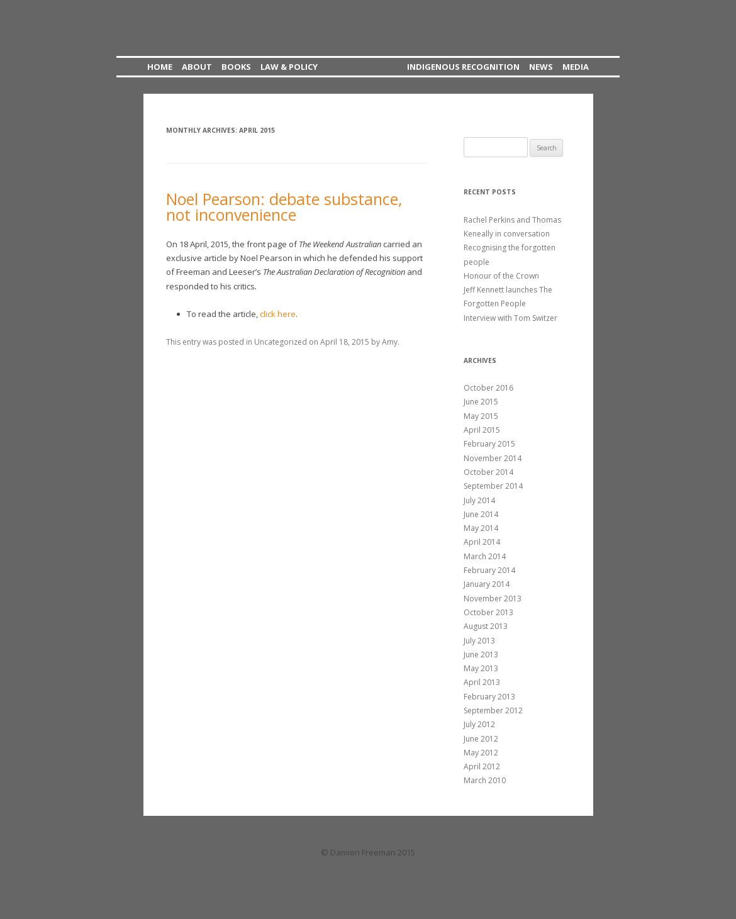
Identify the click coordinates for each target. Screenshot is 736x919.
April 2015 (482, 430)
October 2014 (488, 472)
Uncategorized (280, 342)
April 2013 (482, 682)
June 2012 (481, 738)
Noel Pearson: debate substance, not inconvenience (284, 206)
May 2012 (481, 752)
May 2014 (481, 528)
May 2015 (481, 416)
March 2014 (485, 556)
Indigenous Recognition (463, 66)
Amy (390, 342)
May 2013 (481, 668)
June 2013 (481, 654)
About (197, 66)
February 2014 (489, 570)
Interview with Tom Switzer (510, 318)
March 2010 (485, 780)
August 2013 (486, 626)
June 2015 (481, 401)
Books (236, 66)
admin (368, 868)
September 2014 (493, 486)
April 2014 (482, 542)
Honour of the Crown (501, 275)
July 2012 (479, 724)
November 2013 (492, 598)
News (541, 66)
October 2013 (488, 612)
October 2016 (488, 387)
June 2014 (481, 514)
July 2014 (479, 500)
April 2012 (482, 766)
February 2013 (489, 696)
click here (278, 314)
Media (575, 66)
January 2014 (487, 584)
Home (159, 66)
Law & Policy (289, 66)
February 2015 (489, 443)
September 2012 (493, 710)
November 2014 (492, 458)
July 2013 (479, 640)
